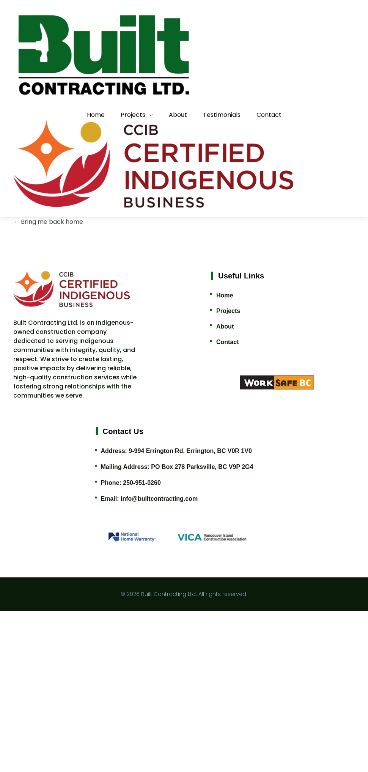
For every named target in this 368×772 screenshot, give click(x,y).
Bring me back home (48, 383)
